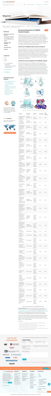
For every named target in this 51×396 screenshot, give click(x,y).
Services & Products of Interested (26, 346)
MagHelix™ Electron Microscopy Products (33, 377)
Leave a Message (30, 4)
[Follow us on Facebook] (4, 72)
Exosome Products (8, 92)
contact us (23, 319)
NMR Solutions (24, 374)
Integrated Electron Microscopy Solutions (25, 379)
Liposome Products (9, 90)
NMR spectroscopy (44, 311)
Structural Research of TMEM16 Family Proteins (11, 27)
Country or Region (44, 346)
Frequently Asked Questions (7, 43)
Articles (5, 40)
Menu (47, 1)
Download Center (7, 47)
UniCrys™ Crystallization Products (32, 374)
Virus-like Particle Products (33, 381)
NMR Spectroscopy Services (10, 86)
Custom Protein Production (17, 376)
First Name (24, 341)
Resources (8, 26)
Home (4, 26)
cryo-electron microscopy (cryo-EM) (32, 311)
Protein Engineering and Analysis (17, 379)
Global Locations (8, 69)
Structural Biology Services (17, 374)
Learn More (10, 382)
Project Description (25, 351)
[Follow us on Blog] (9, 72)
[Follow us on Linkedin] (7, 72)
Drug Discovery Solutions (24, 377)
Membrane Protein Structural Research (34, 26)
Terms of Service (43, 362)
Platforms (6, 49)
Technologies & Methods (9, 37)
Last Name (31, 341)
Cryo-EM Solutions (25, 373)
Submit (24, 359)
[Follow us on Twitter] (6, 72)
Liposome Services (17, 382)
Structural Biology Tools (9, 38)
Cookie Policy (38, 394)
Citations (6, 45)
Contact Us (45, 4)
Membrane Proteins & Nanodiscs (32, 387)
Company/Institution (37, 346)
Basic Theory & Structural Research (18, 26)
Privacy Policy (38, 362)
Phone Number (38, 341)
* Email (43, 341)
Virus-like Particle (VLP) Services (17, 381)
